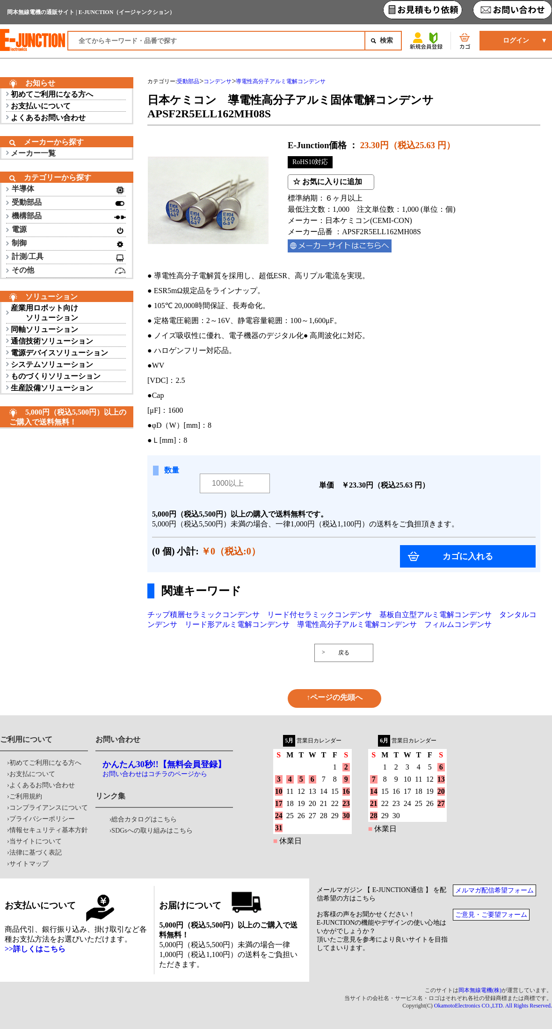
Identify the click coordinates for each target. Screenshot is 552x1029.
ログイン (516, 40)
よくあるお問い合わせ (48, 118)
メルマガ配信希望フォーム (494, 890)
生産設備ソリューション (52, 388)
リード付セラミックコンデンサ (319, 615)
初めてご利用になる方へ (52, 94)
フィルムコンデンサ (458, 624)
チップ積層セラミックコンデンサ (203, 615)
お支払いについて (41, 106)
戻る (343, 652)
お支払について (32, 773)
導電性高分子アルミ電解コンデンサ (357, 624)
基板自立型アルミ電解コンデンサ (435, 615)
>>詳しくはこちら (35, 949)
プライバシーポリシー (42, 818)
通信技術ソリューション (52, 341)
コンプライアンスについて (48, 807)
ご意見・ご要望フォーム (491, 914)
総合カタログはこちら (144, 819)
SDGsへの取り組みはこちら (151, 830)
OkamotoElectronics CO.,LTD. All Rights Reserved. (493, 1005)
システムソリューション (52, 364)
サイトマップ (29, 863)
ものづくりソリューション (56, 376)
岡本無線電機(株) (479, 990)
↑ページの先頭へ (334, 697)
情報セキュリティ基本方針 (48, 830)
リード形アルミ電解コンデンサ (237, 624)
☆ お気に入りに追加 (327, 182)
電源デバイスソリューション (59, 353)
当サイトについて (35, 841)
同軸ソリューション (44, 329)
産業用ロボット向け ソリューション (44, 313)
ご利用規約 (25, 796)
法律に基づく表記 (35, 852)
